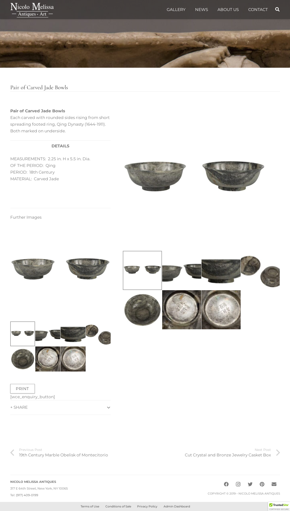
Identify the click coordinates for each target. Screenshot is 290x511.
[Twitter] (250, 484)
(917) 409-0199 (27, 495)
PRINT (22, 388)
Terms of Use (90, 506)
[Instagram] (238, 484)
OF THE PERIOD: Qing (33, 165)
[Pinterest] (262, 484)
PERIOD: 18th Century (32, 172)
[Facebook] (226, 484)
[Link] (32, 9)
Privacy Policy (147, 506)
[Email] (274, 484)
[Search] (277, 9)
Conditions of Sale (118, 506)
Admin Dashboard (177, 506)
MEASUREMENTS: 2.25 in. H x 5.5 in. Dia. (50, 158)
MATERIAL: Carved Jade (34, 178)
